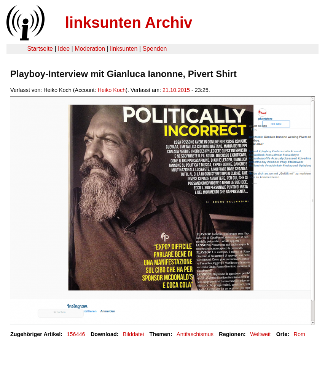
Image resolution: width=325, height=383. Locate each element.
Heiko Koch (112, 90)
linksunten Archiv (128, 22)
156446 (76, 334)
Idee (64, 48)
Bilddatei (133, 334)
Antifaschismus (195, 334)
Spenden (154, 48)
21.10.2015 (176, 90)
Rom (299, 334)
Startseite (40, 48)
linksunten (123, 48)
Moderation (90, 48)
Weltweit (260, 334)
